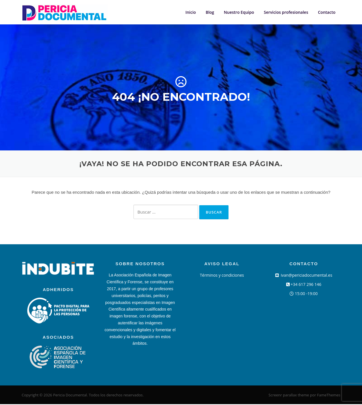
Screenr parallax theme (289, 395)
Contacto (326, 12)
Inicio (190, 12)
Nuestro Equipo (239, 12)
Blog (210, 12)
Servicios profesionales (286, 12)
